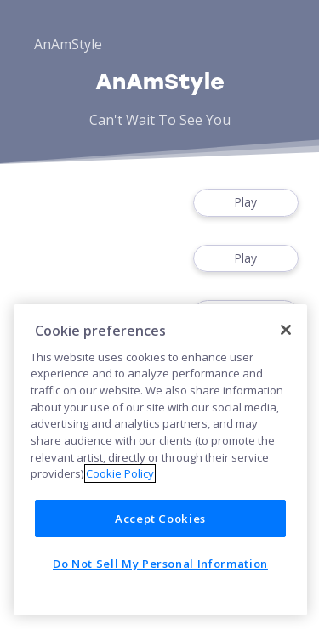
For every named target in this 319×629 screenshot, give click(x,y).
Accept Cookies (160, 518)
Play (246, 203)
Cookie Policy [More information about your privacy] (120, 473)
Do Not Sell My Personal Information (160, 563)
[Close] (286, 329)
